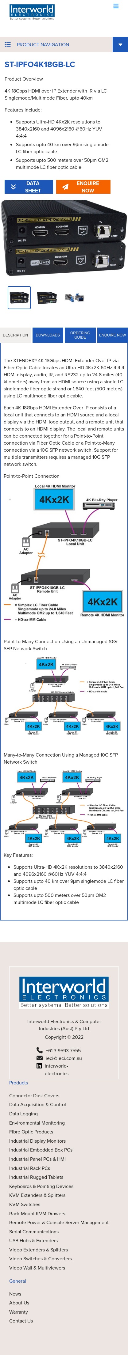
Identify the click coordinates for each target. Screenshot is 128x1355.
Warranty (18, 1311)
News (15, 1293)
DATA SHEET (26, 187)
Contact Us (21, 1320)
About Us (19, 1302)
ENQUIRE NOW (80, 187)
